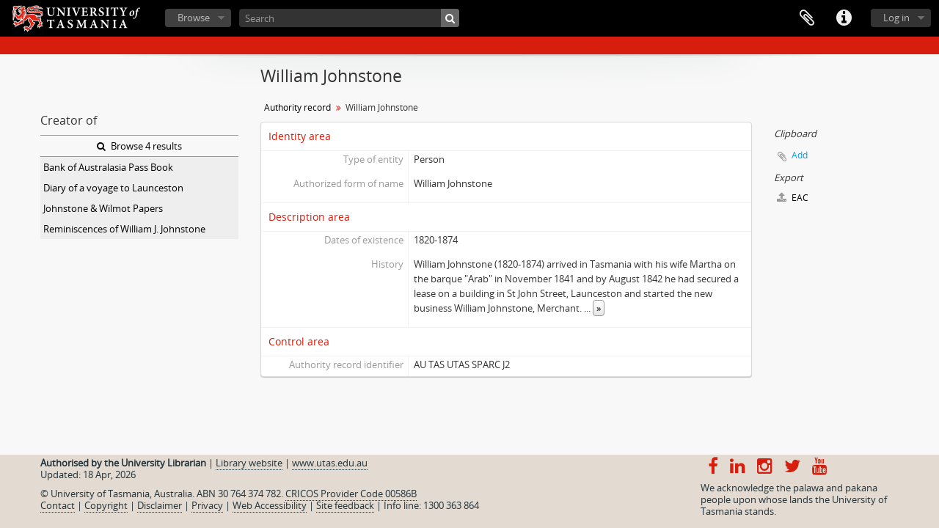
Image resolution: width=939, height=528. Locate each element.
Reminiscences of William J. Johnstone (124, 228)
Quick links (843, 18)
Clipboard (807, 18)
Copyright (106, 505)
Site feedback (345, 505)
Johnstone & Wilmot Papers (103, 208)
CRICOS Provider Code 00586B (351, 493)
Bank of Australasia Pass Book (108, 167)
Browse (194, 17)
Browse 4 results (139, 146)
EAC (792, 197)
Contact (57, 505)
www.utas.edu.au (330, 462)
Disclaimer (159, 505)
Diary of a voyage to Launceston (113, 187)
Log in (896, 17)
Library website (249, 462)
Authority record (297, 107)
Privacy (207, 505)
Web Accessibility (270, 505)
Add (800, 155)
